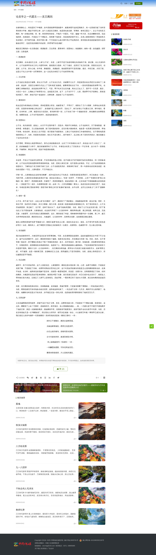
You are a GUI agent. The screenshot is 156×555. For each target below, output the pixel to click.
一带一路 (100, 425)
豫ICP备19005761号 (71, 540)
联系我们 (44, 548)
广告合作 (51, 548)
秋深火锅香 (21, 425)
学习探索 (38, 22)
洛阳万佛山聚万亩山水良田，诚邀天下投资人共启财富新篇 (131, 72)
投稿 (138, 3)
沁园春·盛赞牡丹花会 (130, 60)
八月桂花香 (21, 446)
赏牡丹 (125, 49)
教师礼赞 (20, 510)
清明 (124, 100)
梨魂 (18, 404)
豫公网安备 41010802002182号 (93, 540)
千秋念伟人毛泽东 (24, 488)
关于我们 (38, 548)
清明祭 (125, 90)
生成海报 (20, 378)
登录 (125, 3)
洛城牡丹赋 (127, 39)
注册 (131, 3)
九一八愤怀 (21, 467)
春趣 (124, 110)
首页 (15, 10)
